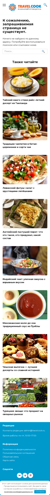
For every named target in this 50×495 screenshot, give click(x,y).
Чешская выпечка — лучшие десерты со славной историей (21, 368)
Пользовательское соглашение (19, 453)
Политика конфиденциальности (19, 449)
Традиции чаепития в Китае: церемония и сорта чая (20, 145)
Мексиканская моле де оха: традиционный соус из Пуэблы (21, 325)
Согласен (40, 492)
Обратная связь (11, 457)
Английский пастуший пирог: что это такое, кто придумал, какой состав (23, 235)
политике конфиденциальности (18, 492)
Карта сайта (9, 460)
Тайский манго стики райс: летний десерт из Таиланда (23, 101)
